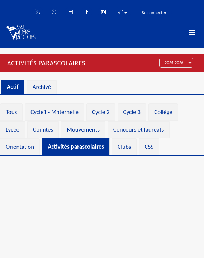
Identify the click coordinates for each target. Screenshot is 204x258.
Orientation (20, 146)
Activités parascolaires (76, 146)
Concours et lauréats (138, 129)
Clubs (124, 146)
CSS (148, 146)
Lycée (12, 129)
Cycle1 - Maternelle (54, 112)
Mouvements (83, 129)
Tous (11, 112)
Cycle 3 (132, 112)
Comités (43, 129)
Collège (163, 112)
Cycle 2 (101, 112)
